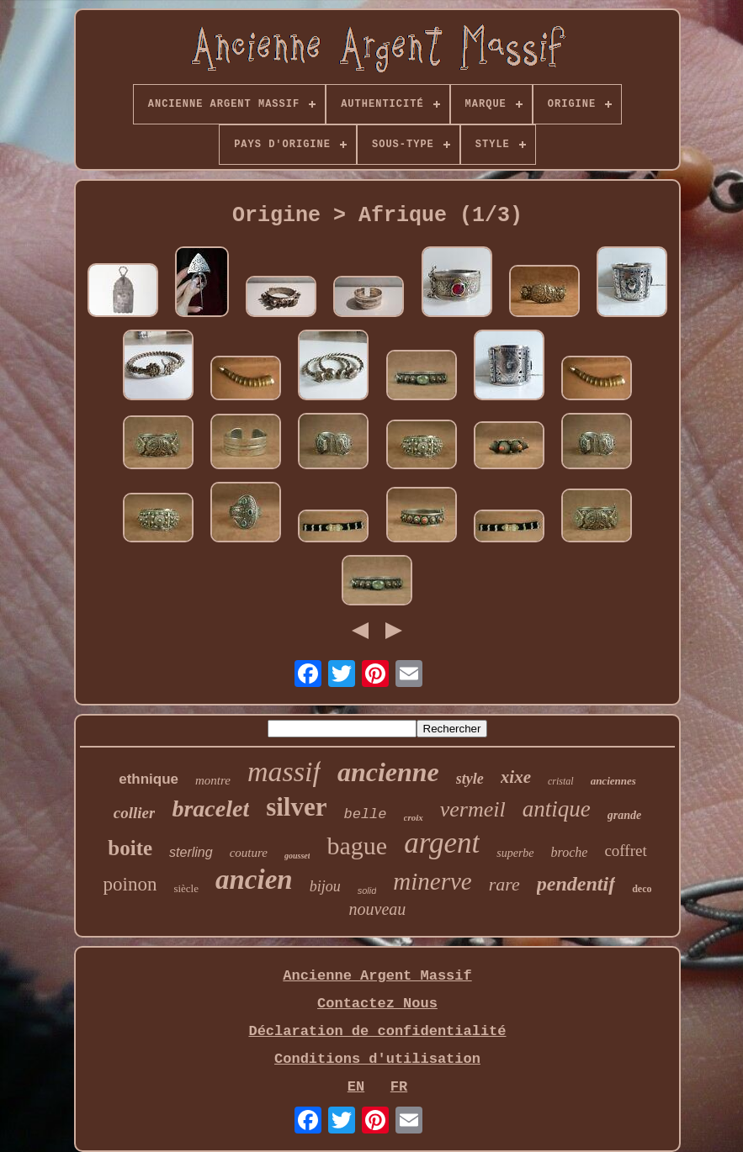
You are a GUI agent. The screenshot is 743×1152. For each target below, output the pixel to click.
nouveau (377, 909)
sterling (191, 852)
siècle (186, 888)
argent (442, 843)
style (470, 778)
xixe (516, 777)
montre (213, 780)
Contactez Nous (377, 1004)
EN (356, 1087)
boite (130, 848)
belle (364, 814)
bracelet (210, 808)
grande (624, 815)
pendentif (576, 884)
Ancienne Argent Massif (377, 976)
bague (356, 845)
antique (557, 809)
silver (296, 807)
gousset (297, 855)
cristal (561, 781)
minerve (432, 881)
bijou (325, 886)
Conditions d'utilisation (377, 1059)
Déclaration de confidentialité (377, 1031)
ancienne (388, 772)
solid (367, 890)
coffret (625, 850)
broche (569, 852)
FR (398, 1087)
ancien (254, 879)
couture (249, 852)
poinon (130, 884)
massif (284, 771)
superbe (514, 853)
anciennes (613, 780)
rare (504, 884)
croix (413, 817)
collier (135, 813)
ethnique (148, 779)
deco (641, 889)
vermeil (473, 809)
